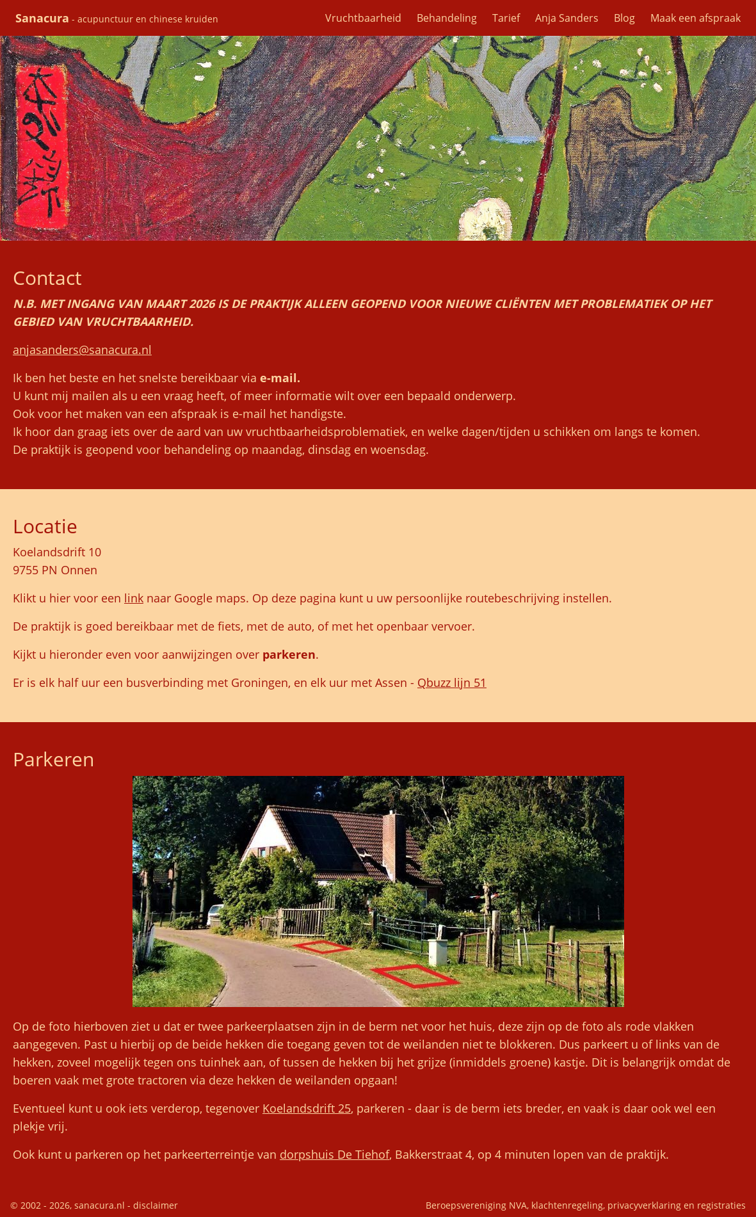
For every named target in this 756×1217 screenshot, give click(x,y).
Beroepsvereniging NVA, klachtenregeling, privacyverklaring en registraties (586, 1205)
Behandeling (447, 18)
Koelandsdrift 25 (306, 1108)
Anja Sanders (567, 18)
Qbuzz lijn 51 (452, 682)
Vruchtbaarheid (363, 18)
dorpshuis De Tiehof (334, 1154)
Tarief (506, 18)
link (133, 598)
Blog (624, 18)
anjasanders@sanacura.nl (82, 349)
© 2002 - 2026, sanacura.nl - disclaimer (94, 1205)
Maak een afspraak (695, 18)
